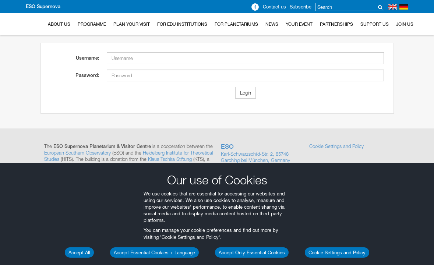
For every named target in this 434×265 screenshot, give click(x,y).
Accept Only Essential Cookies (252, 252)
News (271, 24)
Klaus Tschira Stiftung (170, 159)
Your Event (299, 24)
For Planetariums (236, 24)
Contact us (274, 7)
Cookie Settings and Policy (337, 252)
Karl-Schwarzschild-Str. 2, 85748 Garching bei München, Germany (261, 153)
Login (245, 93)
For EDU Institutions (182, 24)
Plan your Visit (131, 24)
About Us (59, 24)
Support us (374, 24)
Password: (87, 75)
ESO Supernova (43, 6)
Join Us (404, 24)
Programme (92, 24)
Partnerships (336, 24)
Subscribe (300, 7)
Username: (87, 58)
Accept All (79, 252)
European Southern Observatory (77, 153)
